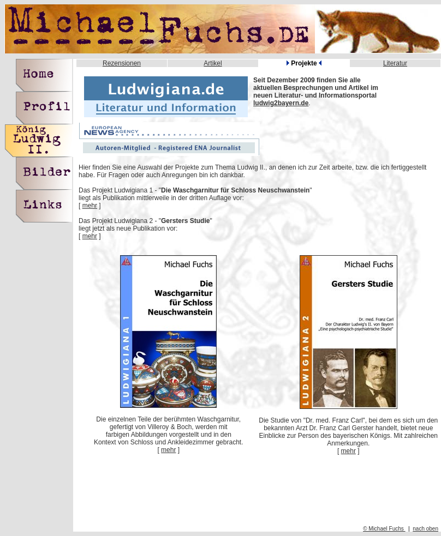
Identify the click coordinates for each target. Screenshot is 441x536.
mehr (89, 205)
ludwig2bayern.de (280, 103)
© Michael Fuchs (384, 529)
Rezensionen (122, 63)
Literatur (395, 63)
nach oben (425, 529)
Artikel (213, 63)
